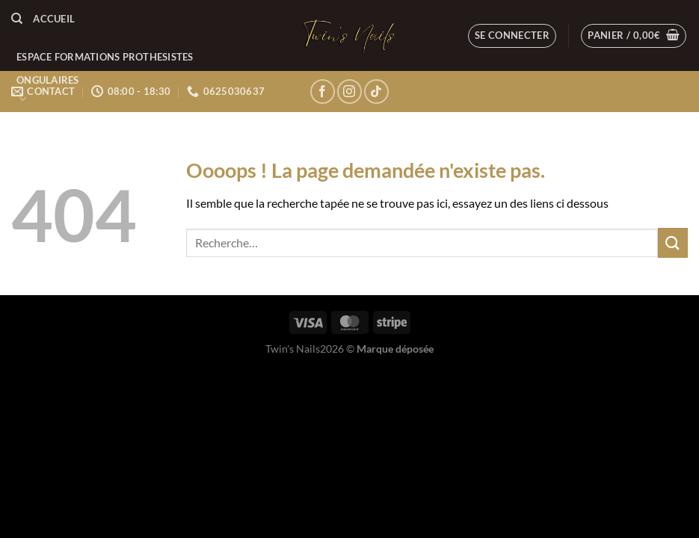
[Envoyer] (673, 242)
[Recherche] (16, 18)
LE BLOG (35, 132)
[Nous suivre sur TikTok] (376, 91)
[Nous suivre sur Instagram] (349, 91)
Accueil (54, 19)
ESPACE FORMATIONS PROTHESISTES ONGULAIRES (105, 78)
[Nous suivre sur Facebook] (322, 91)
